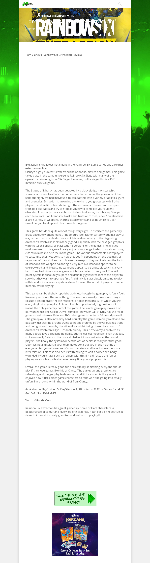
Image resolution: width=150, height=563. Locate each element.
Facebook (48, 473)
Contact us (102, 549)
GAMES (58, 29)
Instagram (79, 473)
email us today (99, 473)
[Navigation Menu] (126, 4)
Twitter (60, 473)
